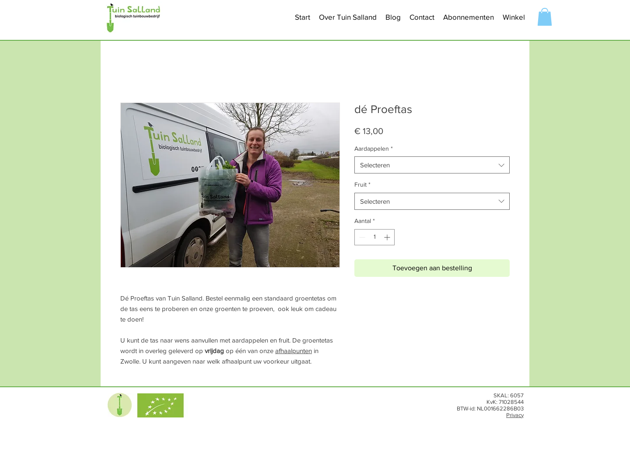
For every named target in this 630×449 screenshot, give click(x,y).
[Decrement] (361, 237)
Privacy (515, 415)
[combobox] (432, 164)
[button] (348, 17)
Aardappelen (373, 148)
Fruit (362, 184)
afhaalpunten (293, 350)
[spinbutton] (374, 237)
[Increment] (387, 237)
